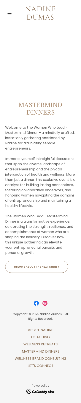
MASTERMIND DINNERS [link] (40, 351)
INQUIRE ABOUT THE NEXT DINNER (36, 266)
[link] (40, 13)
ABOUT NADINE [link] (40, 329)
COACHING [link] (40, 337)
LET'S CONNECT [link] (41, 365)
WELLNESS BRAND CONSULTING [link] (41, 358)
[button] (10, 13)
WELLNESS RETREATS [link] (40, 344)
